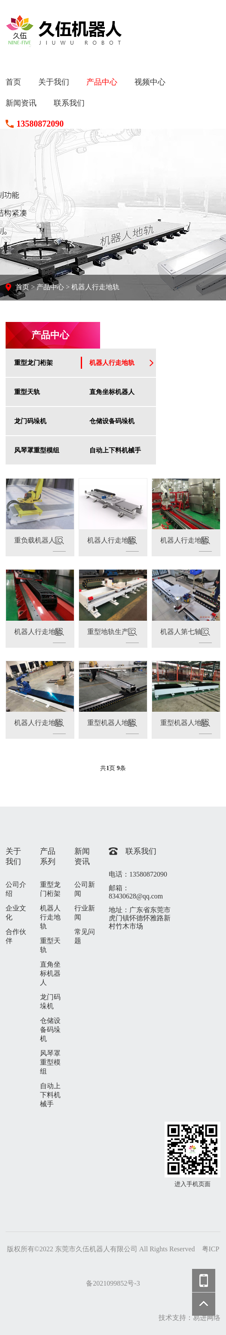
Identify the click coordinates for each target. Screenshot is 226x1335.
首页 (13, 82)
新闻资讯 (21, 103)
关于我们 (53, 82)
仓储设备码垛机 (111, 421)
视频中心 (149, 82)
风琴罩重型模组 (36, 450)
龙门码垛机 (30, 421)
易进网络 (206, 1317)
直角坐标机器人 (111, 391)
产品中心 (101, 82)
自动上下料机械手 (115, 450)
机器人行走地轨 (95, 287)
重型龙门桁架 (33, 362)
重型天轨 (27, 391)
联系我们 (69, 103)
